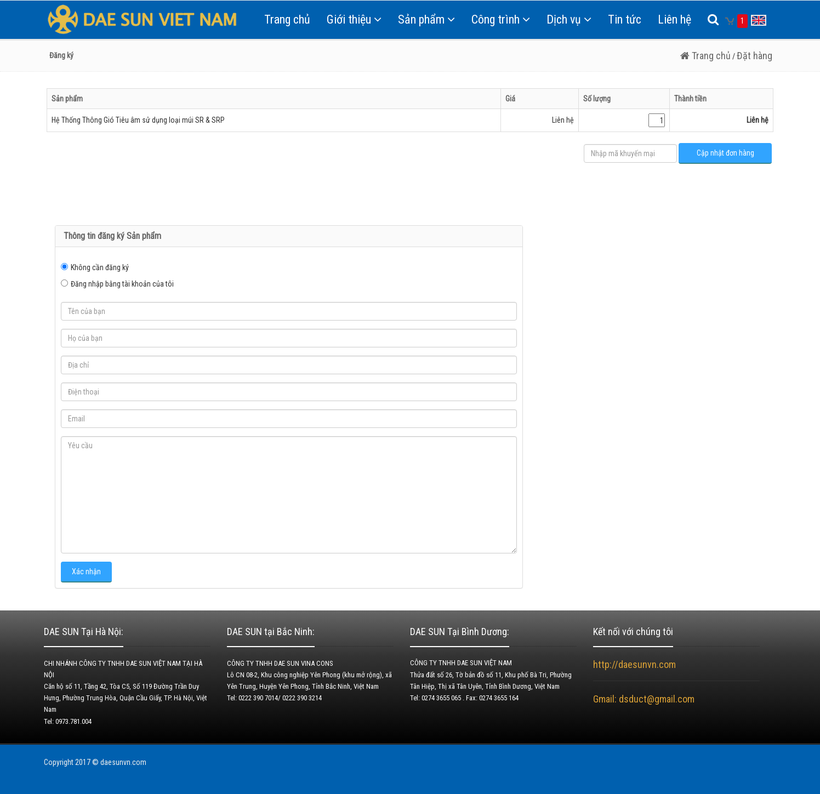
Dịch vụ (568, 19)
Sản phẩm (426, 19)
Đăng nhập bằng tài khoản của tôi (122, 283)
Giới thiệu (354, 19)
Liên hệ (674, 19)
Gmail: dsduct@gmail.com (645, 699)
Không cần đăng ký (100, 267)
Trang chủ (287, 19)
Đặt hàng (754, 55)
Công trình (500, 19)
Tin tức (624, 19)
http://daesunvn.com (634, 664)
